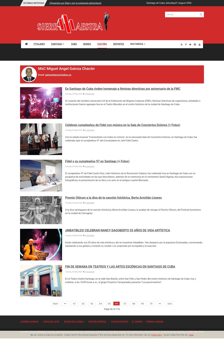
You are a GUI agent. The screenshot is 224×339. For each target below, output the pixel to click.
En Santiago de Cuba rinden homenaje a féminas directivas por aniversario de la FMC (122, 89)
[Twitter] (190, 44)
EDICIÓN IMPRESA (97, 321)
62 (83, 303)
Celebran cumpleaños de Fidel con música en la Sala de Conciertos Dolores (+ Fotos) (122, 125)
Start (55, 303)
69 (142, 303)
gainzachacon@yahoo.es (58, 74)
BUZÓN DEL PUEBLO (74, 321)
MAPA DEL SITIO (51, 321)
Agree (191, 335)
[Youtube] (200, 44)
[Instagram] (195, 44)
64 (100, 303)
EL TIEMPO (137, 321)
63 (92, 303)
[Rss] (181, 44)
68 (133, 303)
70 (151, 303)
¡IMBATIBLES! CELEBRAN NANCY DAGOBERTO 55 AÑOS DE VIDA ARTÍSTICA (117, 230)
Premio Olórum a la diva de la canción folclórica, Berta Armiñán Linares (113, 198)
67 (125, 303)
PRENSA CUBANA (154, 321)
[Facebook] (186, 44)
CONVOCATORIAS (119, 321)
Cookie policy (156, 335)
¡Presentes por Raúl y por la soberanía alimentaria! (75, 3)
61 (74, 303)
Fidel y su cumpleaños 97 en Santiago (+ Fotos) (97, 161)
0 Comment (88, 94)
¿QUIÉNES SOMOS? (29, 321)
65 (109, 303)
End (170, 303)
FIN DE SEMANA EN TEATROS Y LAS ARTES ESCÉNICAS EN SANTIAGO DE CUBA (120, 266)
